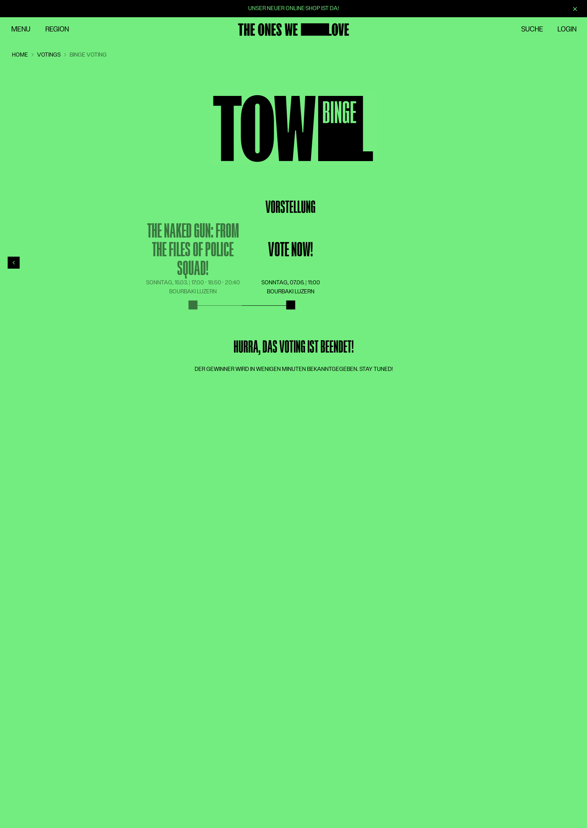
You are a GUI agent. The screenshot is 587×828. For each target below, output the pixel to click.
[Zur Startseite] (293, 29)
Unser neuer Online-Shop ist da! (293, 8)
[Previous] (14, 263)
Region (57, 29)
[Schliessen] (575, 9)
